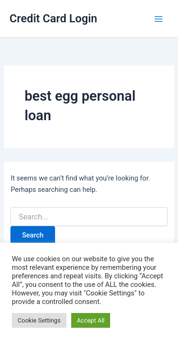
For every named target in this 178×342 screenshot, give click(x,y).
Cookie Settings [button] (39, 320)
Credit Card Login (53, 18)
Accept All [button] (91, 320)
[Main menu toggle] (159, 19)
